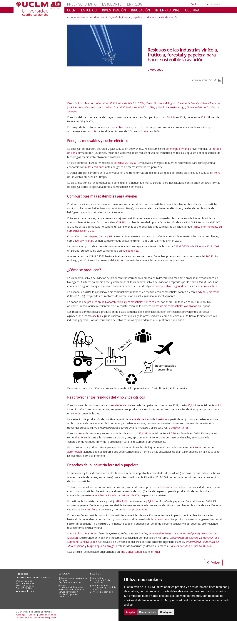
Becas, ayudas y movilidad (103, 587)
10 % (217, 172)
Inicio (70, 17)
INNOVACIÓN (140, 10)
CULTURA (192, 10)
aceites (96, 316)
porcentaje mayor (121, 127)
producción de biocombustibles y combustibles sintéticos (121, 302)
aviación (197, 447)
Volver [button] (213, 562)
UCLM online (96, 582)
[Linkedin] (218, 80)
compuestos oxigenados (171, 286)
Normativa (64, 596)
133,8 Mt (142, 433)
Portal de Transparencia (71, 589)
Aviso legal (21, 614)
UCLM (71, 10)
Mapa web (51, 617)
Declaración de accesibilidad (30, 617)
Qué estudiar (97, 578)
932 (203, 117)
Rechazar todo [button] (147, 612)
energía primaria (179, 148)
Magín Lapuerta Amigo (171, 107)
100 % (209, 256)
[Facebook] (214, 80)
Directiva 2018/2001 (126, 162)
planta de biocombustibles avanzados (174, 306)
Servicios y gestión (68, 591)
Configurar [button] (166, 612)
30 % (74, 413)
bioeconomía (162, 519)
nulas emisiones (94, 167)
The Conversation (131, 551)
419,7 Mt (121, 501)
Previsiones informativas (71, 587)
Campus (63, 580)
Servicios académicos (101, 591)
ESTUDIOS (89, 10)
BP (111, 236)
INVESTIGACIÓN (114, 10)
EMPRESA (134, 4)
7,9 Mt (152, 501)
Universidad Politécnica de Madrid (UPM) (119, 103)
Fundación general (68, 594)
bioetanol (161, 419)
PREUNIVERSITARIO (82, 4)
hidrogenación (169, 487)
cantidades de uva (120, 405)
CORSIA (121, 222)
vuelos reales (130, 250)
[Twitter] (210, 80)
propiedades (139, 509)
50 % (162, 437)
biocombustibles (207, 286)
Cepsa (102, 236)
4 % (94, 131)
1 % (117, 260)
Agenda (62, 585)
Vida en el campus (99, 585)
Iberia (78, 240)
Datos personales (47, 614)
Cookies (32, 614)
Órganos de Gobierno (70, 582)
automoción (74, 451)
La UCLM (64, 573)
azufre (91, 509)
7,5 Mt (172, 433)
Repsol (93, 236)
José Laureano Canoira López (85, 107)
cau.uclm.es (25, 591)
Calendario (95, 589)
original (155, 551)
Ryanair (88, 240)
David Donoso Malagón (160, 103)
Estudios (95, 573)
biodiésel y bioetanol (208, 292)
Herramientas (213, 4)
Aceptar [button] (130, 612)
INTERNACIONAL (167, 10)
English (195, 4)
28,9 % (171, 117)
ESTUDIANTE (111, 4)
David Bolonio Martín (80, 103)
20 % (80, 437)
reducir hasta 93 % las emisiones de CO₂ (115, 495)
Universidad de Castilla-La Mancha (198, 103)
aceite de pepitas (139, 419)
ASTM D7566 (182, 246)
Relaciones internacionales (73, 578)
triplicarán (143, 131)
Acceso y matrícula (100, 580)
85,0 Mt (192, 405)
